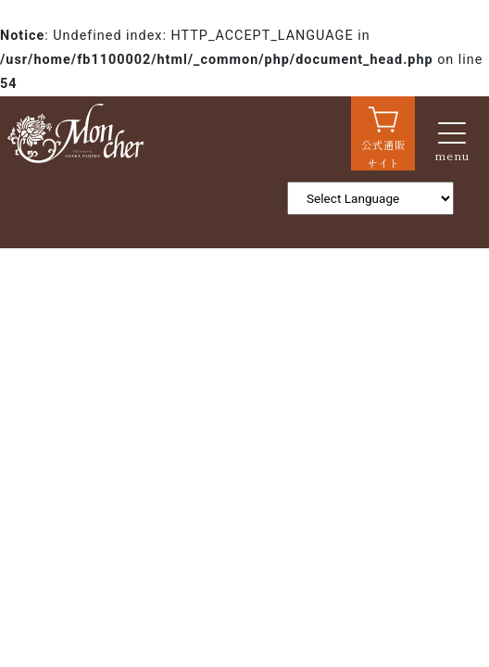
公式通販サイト (383, 153)
